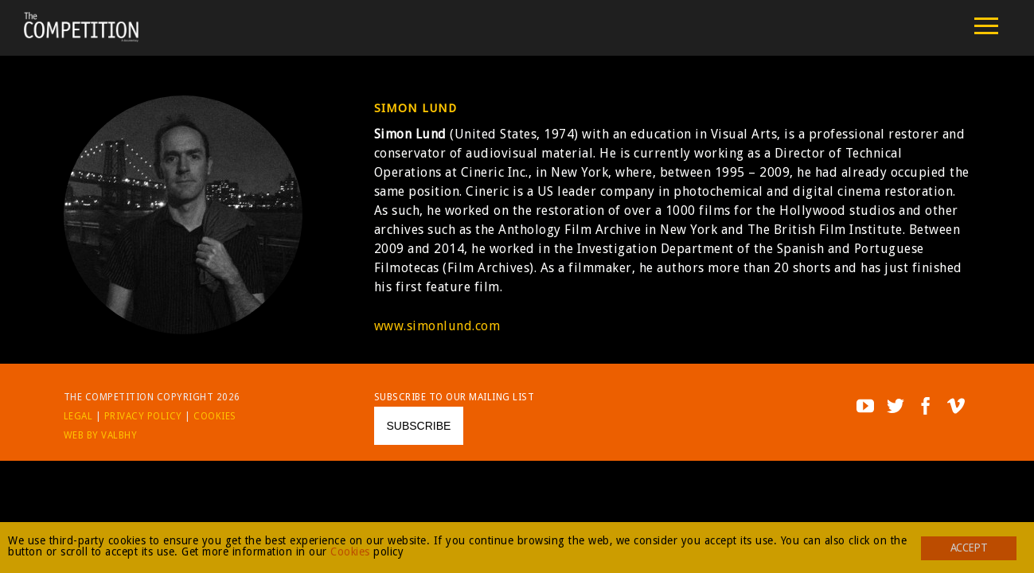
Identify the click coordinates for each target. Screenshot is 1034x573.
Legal (78, 416)
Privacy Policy (143, 416)
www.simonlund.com (437, 325)
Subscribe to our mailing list (454, 397)
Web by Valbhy (101, 435)
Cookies (214, 416)
